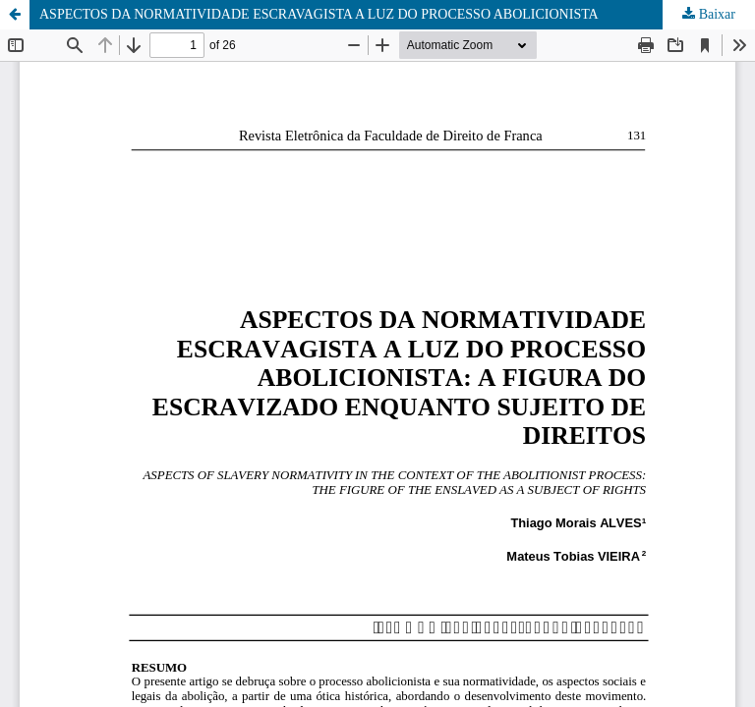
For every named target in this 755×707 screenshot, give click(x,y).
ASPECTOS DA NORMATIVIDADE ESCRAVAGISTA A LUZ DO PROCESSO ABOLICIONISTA (319, 14)
